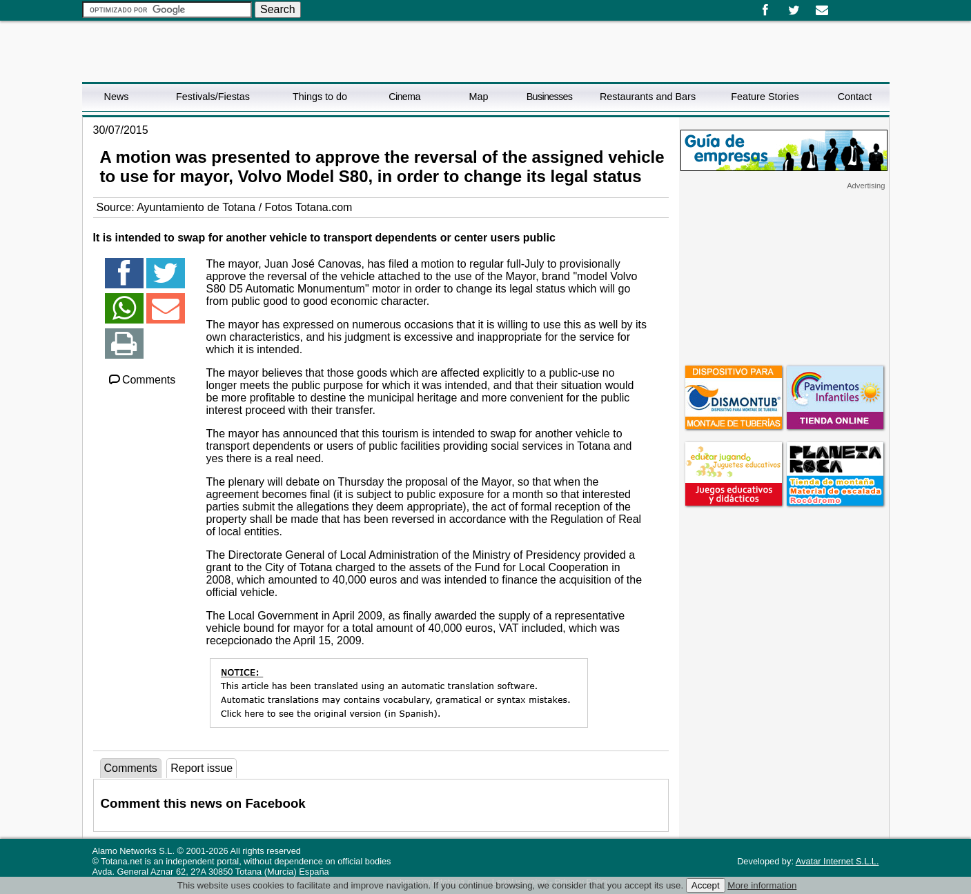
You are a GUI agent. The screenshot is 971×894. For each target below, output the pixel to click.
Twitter (794, 10)
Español (841, 5)
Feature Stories (764, 96)
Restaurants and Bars (648, 96)
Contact (855, 96)
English (853, 5)
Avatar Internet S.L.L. (837, 861)
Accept (706, 885)
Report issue (201, 768)
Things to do (320, 96)
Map (479, 96)
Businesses (550, 96)
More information (761, 885)
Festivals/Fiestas (213, 96)
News (116, 96)
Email (822, 10)
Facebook (766, 10)
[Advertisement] (783, 276)
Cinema (404, 96)
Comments (141, 380)
